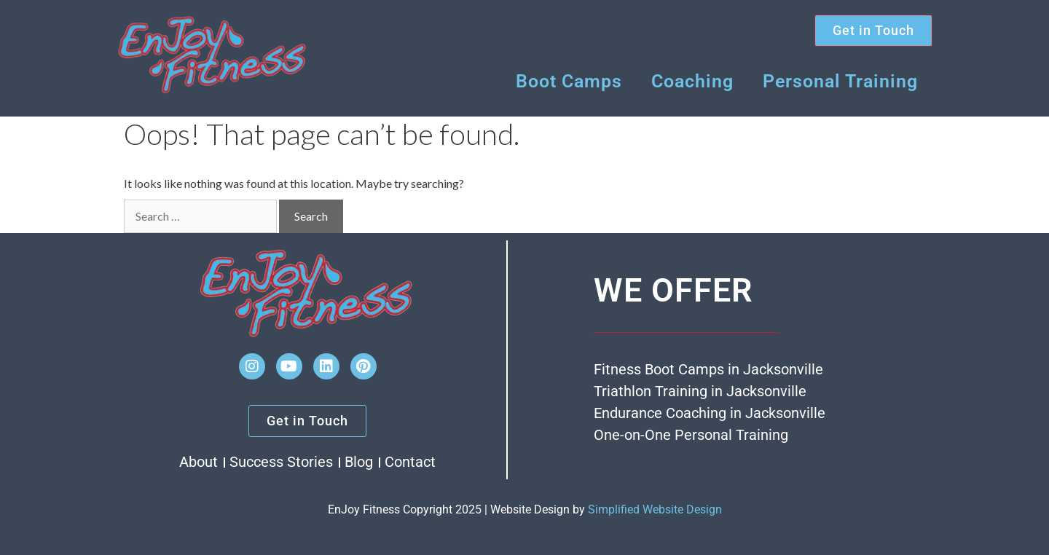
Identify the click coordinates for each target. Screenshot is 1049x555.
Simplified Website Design (655, 509)
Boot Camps (569, 81)
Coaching (692, 81)
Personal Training (840, 81)
